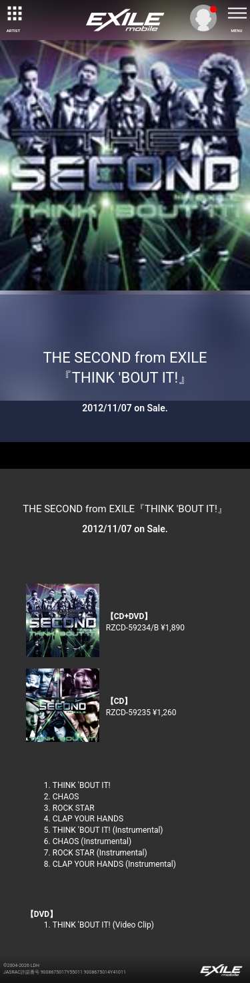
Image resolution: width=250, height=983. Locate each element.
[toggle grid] (13, 13)
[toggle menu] (236, 13)
